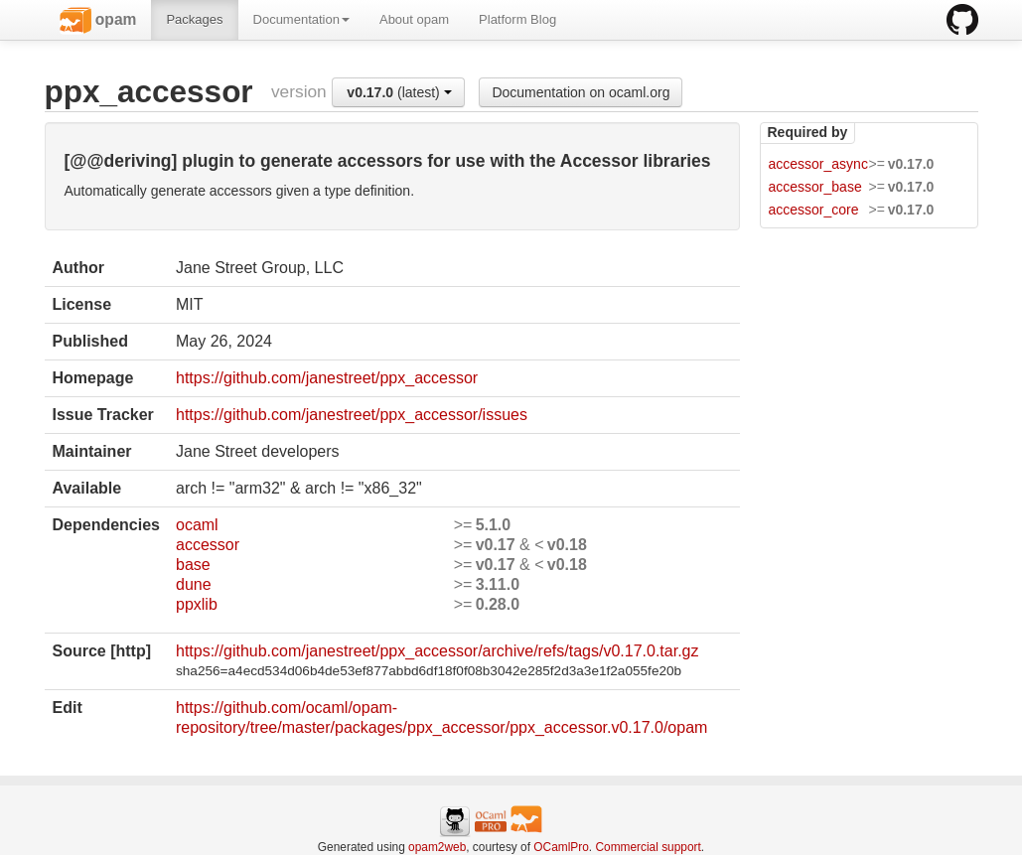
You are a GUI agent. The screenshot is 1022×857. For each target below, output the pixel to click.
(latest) (399, 92)
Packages (194, 19)
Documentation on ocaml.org (580, 92)
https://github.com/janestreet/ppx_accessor (327, 377)
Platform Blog (517, 19)
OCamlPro (561, 847)
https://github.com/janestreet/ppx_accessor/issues (351, 414)
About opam (414, 19)
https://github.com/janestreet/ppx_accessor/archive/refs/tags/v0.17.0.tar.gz (437, 651)
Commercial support (647, 847)
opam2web (437, 847)
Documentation (301, 19)
